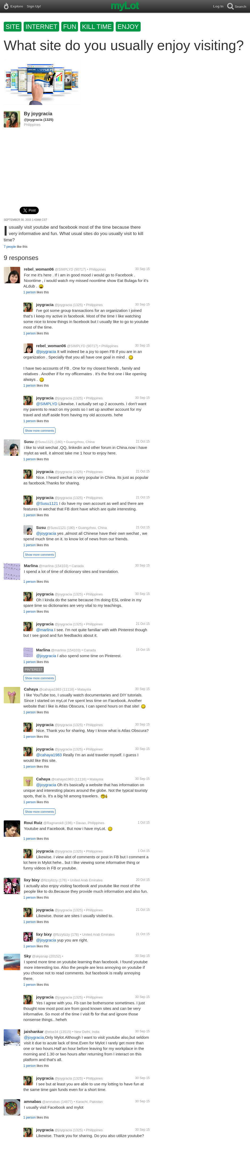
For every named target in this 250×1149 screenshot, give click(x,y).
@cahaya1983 (50, 689)
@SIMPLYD (64, 269)
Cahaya (31, 689)
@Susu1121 (44, 442)
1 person (29, 292)
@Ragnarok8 (53, 823)
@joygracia (33, 120)
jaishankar (34, 1031)
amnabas (32, 1101)
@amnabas (51, 1102)
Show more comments (39, 430)
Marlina (31, 565)
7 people (10, 247)
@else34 (51, 1032)
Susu (29, 441)
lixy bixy (32, 880)
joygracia (41, 113)
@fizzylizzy (49, 880)
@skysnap (40, 956)
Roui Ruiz (33, 822)
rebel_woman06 (39, 269)
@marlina (46, 566)
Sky (27, 956)
